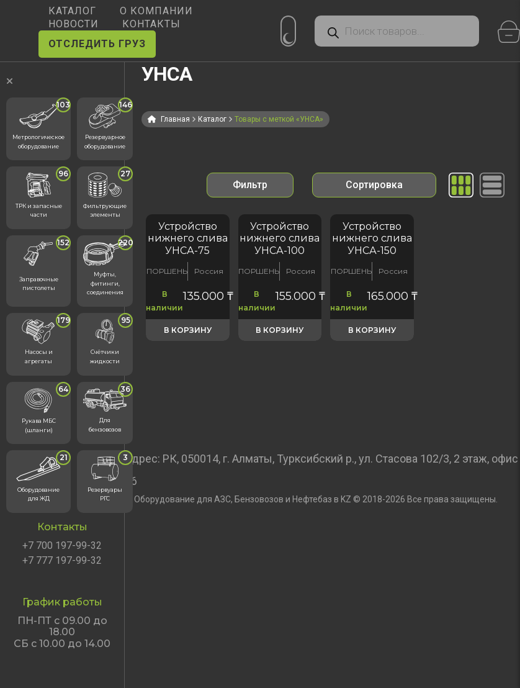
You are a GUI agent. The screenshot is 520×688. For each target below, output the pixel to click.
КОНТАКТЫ (151, 24)
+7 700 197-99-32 (62, 545)
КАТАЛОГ (72, 11)
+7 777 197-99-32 (62, 560)
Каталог (212, 119)
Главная (175, 119)
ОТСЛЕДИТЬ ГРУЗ (97, 44)
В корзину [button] (188, 330)
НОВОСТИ (73, 24)
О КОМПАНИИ (156, 11)
